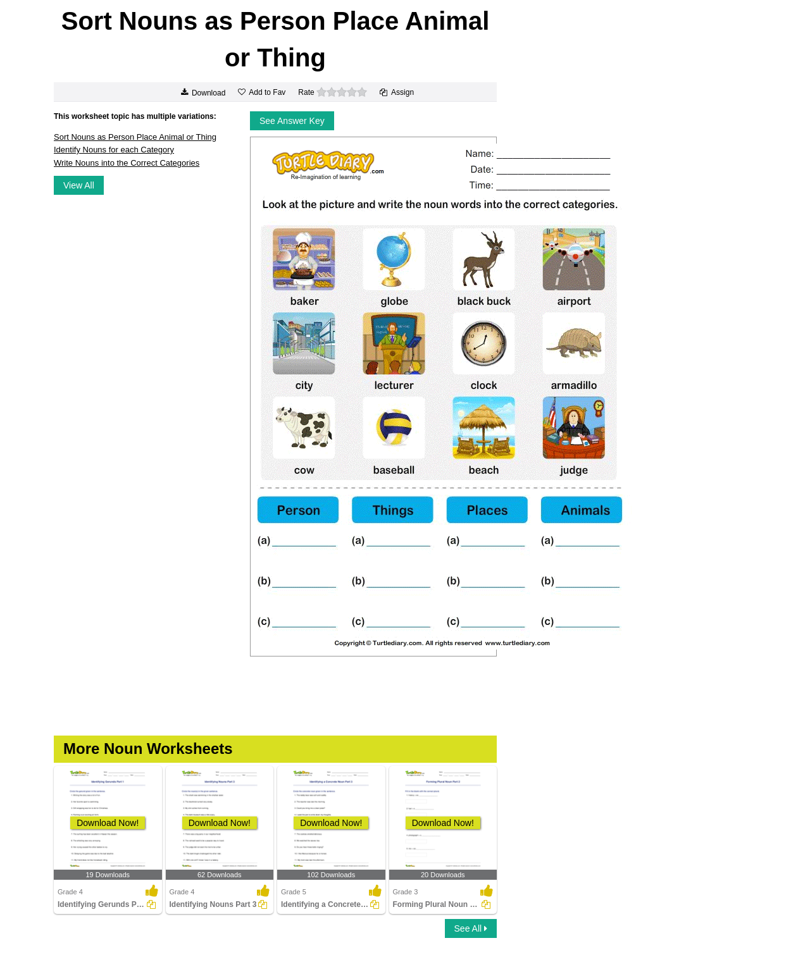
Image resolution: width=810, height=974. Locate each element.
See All (470, 928)
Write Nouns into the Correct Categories (126, 163)
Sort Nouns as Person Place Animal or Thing (135, 137)
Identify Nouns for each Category (114, 149)
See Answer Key (292, 121)
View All (78, 185)
